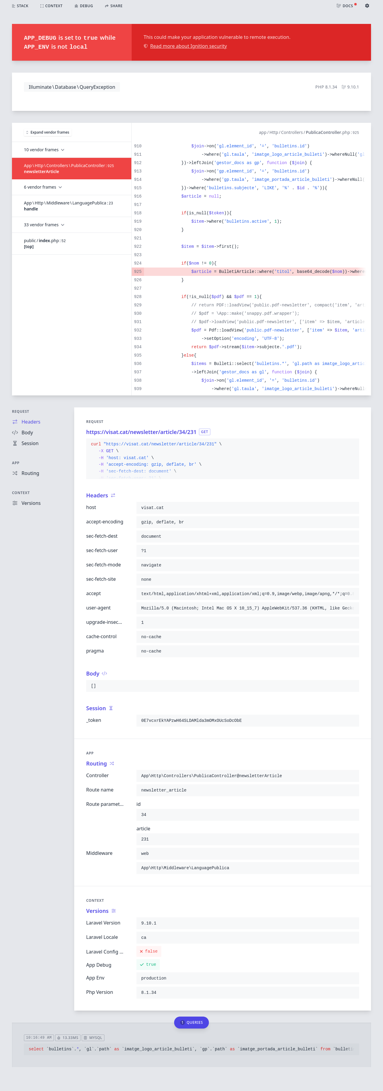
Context (21, 492)
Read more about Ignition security (185, 46)
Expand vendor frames (47, 132)
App (15, 462)
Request (20, 411)
